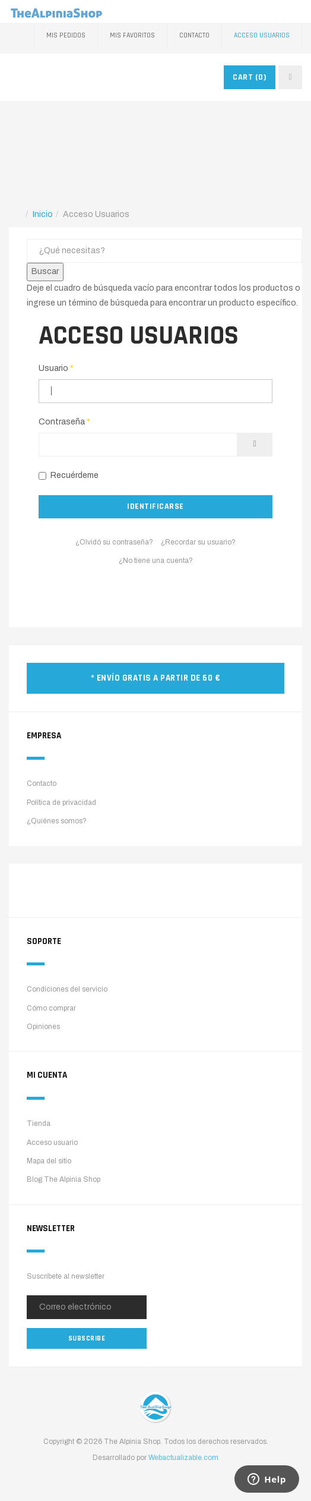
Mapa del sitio (49, 1161)
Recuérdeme (69, 475)
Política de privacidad (61, 802)
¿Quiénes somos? (57, 821)
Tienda (38, 1123)
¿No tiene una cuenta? (156, 560)
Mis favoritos (132, 35)
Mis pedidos (65, 35)
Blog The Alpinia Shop (63, 1179)
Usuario (56, 368)
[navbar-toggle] (290, 77)
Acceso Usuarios (262, 35)
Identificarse (155, 506)
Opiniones (43, 1026)
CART (249, 77)
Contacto (194, 35)
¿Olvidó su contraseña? (114, 542)
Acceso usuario (52, 1142)
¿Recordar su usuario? (198, 542)
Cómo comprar (51, 1008)
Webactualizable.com (183, 1457)
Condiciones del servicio (67, 989)
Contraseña (64, 421)
